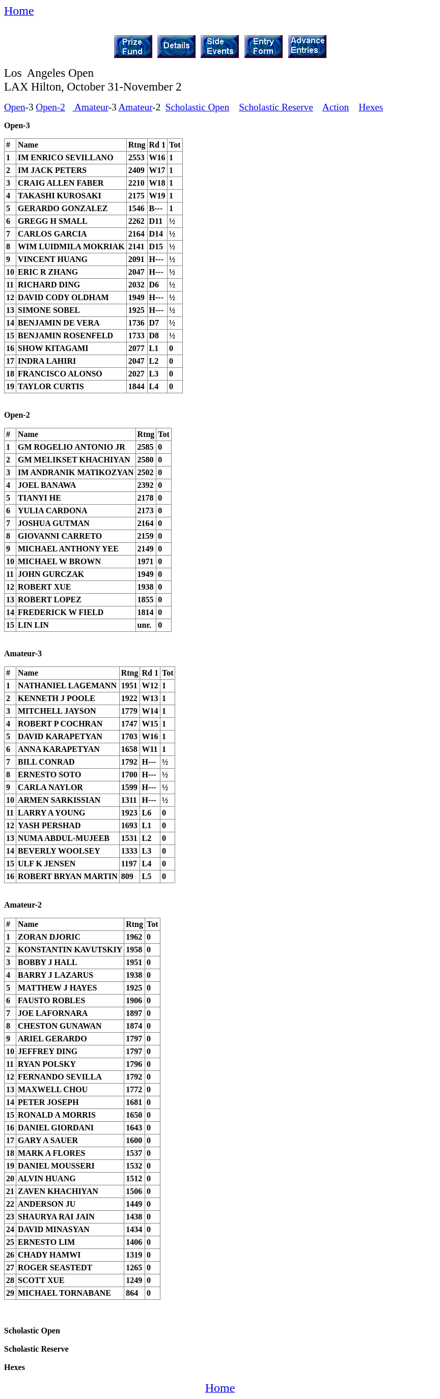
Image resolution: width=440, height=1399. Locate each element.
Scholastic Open (197, 107)
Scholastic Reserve (276, 107)
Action (335, 107)
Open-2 (50, 107)
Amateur (90, 107)
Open (14, 107)
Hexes (371, 107)
